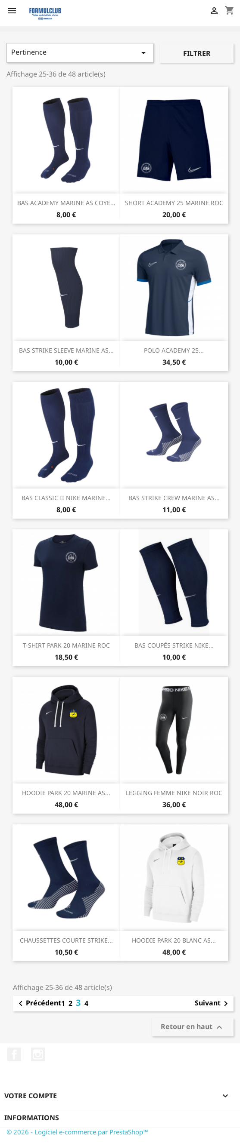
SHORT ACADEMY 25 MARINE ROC (174, 203)
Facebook (14, 1054)
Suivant (213, 1004)
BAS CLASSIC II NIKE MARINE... (66, 498)
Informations (31, 1117)
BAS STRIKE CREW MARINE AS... (174, 498)
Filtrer (197, 53)
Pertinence (80, 52)
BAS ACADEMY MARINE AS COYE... (66, 203)
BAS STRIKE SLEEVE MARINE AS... (66, 350)
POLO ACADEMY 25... (174, 350)
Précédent (38, 1004)
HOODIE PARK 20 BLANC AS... (174, 940)
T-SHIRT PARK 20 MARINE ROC (66, 645)
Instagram (38, 1054)
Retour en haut (192, 1027)
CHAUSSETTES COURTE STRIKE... (66, 940)
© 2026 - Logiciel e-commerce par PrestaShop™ (77, 1132)
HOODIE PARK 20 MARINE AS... (66, 793)
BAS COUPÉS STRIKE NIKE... (174, 645)
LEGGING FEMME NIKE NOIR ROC (174, 793)
